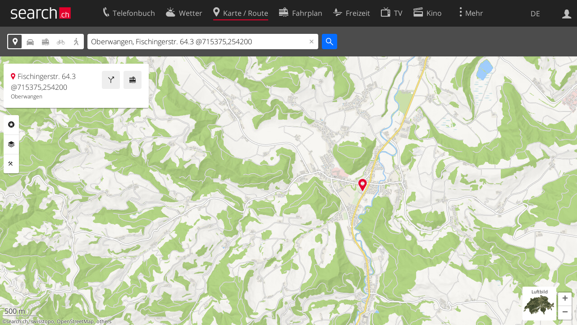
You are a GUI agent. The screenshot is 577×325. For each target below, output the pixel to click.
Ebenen (11, 144)
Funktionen (11, 163)
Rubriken (11, 124)
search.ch (17, 321)
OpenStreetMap (75, 321)
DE (535, 14)
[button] (565, 299)
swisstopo (42, 321)
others (103, 321)
